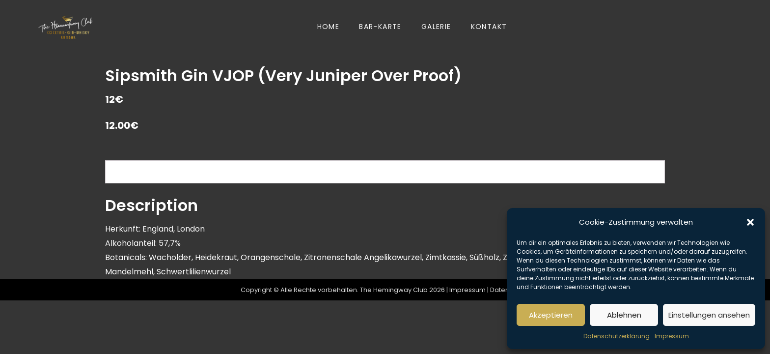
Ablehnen (624, 315)
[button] (750, 222)
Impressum (672, 336)
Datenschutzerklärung (616, 336)
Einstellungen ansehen (709, 315)
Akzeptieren (551, 315)
